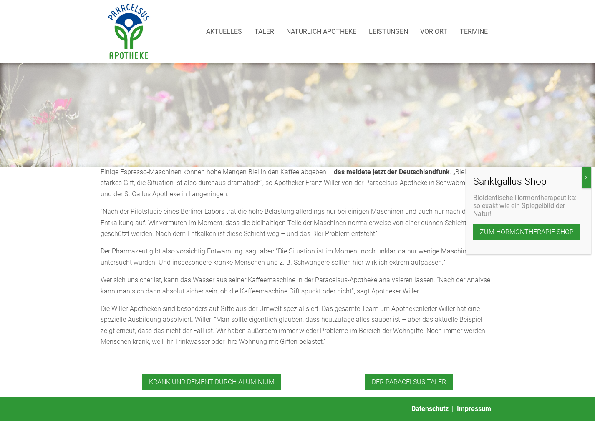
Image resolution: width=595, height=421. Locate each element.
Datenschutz (430, 409)
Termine (474, 31)
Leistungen (388, 31)
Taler (264, 31)
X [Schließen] (586, 117)
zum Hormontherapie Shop (527, 171)
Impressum (474, 409)
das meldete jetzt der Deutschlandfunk (392, 172)
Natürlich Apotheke (321, 31)
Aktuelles (224, 31)
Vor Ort (433, 31)
